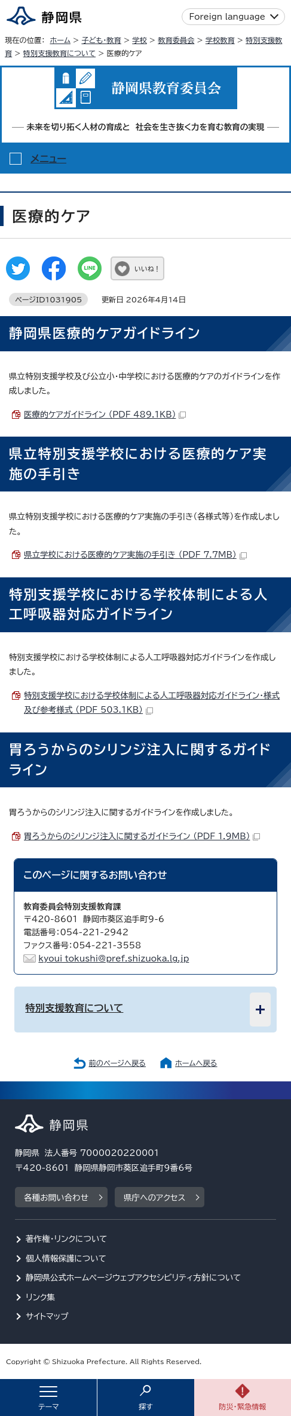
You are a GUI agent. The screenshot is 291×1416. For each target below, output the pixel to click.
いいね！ (147, 268)
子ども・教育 (101, 40)
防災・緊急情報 (243, 1406)
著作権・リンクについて (67, 1239)
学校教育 (220, 40)
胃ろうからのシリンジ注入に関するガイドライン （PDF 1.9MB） (142, 836)
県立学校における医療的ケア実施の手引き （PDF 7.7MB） (135, 555)
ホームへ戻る (196, 1062)
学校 (139, 40)
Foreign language (227, 17)
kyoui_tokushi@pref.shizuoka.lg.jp (113, 958)
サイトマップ (47, 1316)
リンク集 (40, 1297)
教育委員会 (176, 40)
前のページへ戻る (117, 1062)
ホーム (60, 40)
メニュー (48, 158)
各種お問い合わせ (56, 1198)
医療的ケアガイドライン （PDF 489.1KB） (105, 414)
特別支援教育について (59, 53)
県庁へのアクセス (154, 1198)
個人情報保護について (66, 1258)
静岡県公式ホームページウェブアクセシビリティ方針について (133, 1277)
